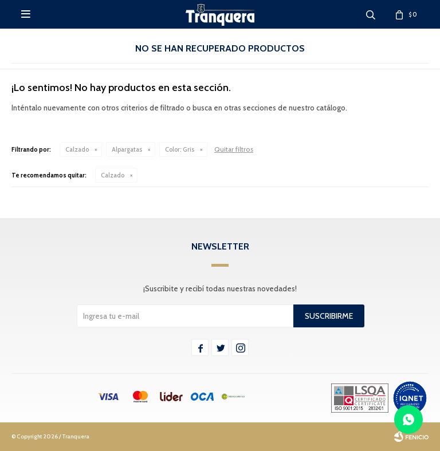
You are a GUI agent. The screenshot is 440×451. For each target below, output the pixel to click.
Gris (179, 149)
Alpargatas (127, 149)
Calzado (77, 149)
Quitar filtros (233, 149)
